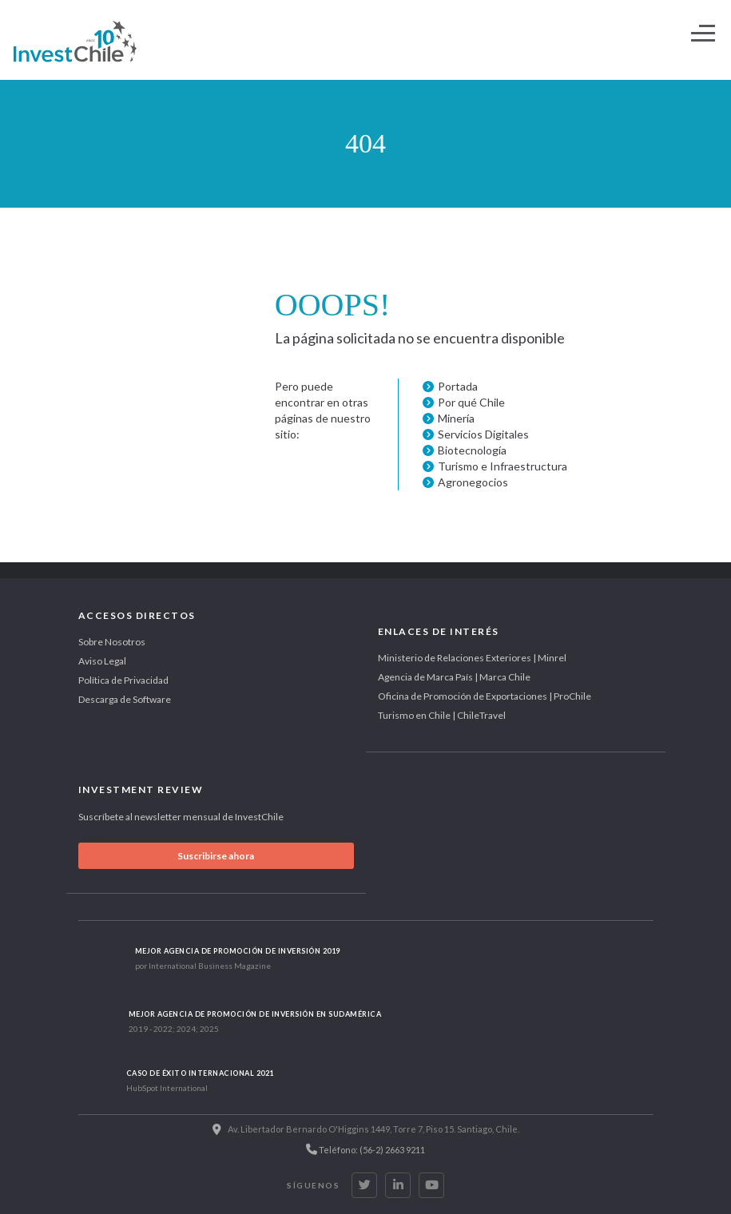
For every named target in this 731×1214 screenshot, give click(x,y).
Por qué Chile (471, 402)
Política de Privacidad (123, 680)
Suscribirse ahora (215, 856)
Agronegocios (473, 482)
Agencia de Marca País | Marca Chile (454, 677)
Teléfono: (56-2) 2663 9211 (365, 1149)
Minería (456, 418)
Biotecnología (472, 450)
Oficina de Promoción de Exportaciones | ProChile (484, 696)
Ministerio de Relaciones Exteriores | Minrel (472, 658)
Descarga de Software (124, 699)
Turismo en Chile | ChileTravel (442, 715)
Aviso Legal (102, 661)
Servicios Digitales (483, 434)
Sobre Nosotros (111, 642)
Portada (458, 386)
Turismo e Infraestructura (502, 466)
